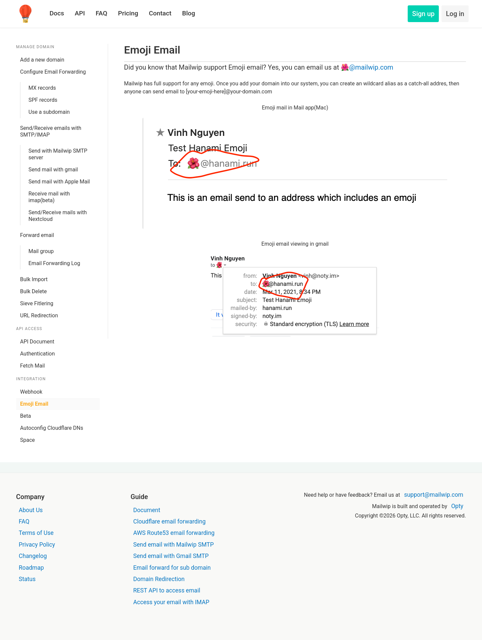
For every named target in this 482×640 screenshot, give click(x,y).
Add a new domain (42, 60)
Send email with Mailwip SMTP (173, 544)
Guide (139, 497)
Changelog (33, 556)
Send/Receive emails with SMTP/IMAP (50, 131)
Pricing (128, 13)
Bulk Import (34, 279)
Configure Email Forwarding (53, 72)
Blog (188, 13)
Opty (457, 506)
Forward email (37, 235)
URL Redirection (39, 315)
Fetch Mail (32, 366)
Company (30, 497)
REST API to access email (166, 590)
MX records (42, 88)
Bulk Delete (33, 291)
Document (146, 510)
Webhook (31, 392)
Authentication (37, 353)
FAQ (101, 13)
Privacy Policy (37, 544)
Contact (160, 13)
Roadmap (31, 567)
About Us (31, 510)
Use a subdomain (49, 112)
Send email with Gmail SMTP (171, 556)
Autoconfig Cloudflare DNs (51, 428)
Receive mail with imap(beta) (49, 197)
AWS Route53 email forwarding (174, 533)
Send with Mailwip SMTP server (57, 154)
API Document (37, 341)
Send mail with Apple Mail (59, 181)
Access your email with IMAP (171, 602)
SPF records (42, 100)
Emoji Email (34, 404)
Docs (57, 13)
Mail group (41, 251)
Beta (25, 416)
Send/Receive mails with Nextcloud (57, 215)
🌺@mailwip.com (367, 67)
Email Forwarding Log (54, 263)
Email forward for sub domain (172, 567)
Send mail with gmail (53, 169)
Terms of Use (36, 533)
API (80, 13)
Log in (455, 14)
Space (27, 440)
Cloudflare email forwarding (169, 521)
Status (27, 579)
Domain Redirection (158, 579)
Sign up (423, 14)
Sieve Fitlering (36, 303)
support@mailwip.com (433, 494)
